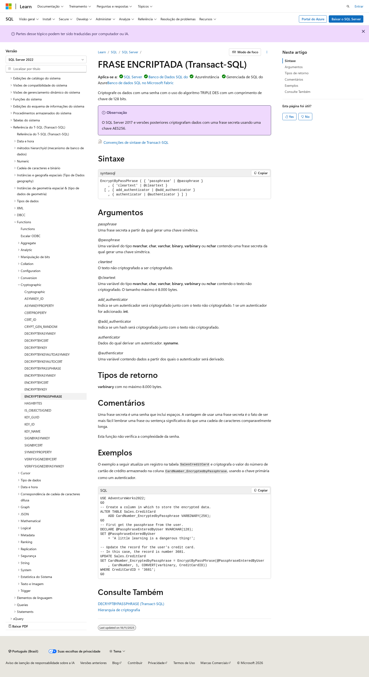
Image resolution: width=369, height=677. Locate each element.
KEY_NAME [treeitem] (32, 431)
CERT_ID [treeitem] (30, 319)
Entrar (359, 6)
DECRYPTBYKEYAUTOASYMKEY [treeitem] (47, 354)
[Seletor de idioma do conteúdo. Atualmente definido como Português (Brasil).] (23, 651)
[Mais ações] (267, 52)
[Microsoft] (9, 6)
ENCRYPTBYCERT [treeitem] (36, 382)
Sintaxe (290, 60)
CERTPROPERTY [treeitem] (35, 312)
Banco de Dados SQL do (168, 76)
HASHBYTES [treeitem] (33, 403)
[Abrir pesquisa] (348, 6)
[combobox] (46, 59)
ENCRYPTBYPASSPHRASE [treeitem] (43, 396)
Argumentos (294, 67)
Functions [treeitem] (28, 229)
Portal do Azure (313, 19)
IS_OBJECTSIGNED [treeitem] (37, 410)
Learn (102, 52)
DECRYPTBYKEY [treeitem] (35, 347)
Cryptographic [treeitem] (34, 291)
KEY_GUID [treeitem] (31, 417)
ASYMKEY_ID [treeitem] (34, 298)
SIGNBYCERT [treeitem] (33, 445)
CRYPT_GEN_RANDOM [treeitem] (40, 326)
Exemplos (291, 85)
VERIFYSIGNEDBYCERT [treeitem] (40, 459)
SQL (114, 52)
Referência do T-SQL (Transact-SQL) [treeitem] (43, 134)
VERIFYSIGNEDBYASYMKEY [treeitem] (44, 466)
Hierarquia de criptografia (119, 609)
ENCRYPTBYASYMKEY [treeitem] (40, 375)
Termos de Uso (184, 662)
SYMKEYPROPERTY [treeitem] (38, 452)
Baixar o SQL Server (346, 19)
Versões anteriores (93, 662)
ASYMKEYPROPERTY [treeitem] (39, 305)
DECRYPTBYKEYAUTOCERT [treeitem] (43, 361)
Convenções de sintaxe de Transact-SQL (136, 142)
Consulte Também (297, 91)
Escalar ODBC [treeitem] (30, 236)
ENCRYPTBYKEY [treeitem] (35, 389)
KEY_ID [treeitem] (29, 424)
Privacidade (156, 662)
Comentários (294, 79)
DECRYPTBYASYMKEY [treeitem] (40, 333)
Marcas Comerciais (214, 662)
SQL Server (130, 52)
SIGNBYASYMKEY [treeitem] (37, 438)
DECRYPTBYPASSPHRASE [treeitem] (42, 368)
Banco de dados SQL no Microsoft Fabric (140, 82)
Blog (115, 662)
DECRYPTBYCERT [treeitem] (36, 340)
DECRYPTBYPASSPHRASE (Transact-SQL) (131, 603)
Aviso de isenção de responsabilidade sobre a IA (40, 662)
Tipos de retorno (297, 73)
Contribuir (135, 662)
